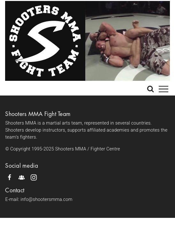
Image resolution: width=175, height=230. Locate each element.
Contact (14, 190)
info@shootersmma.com (46, 199)
